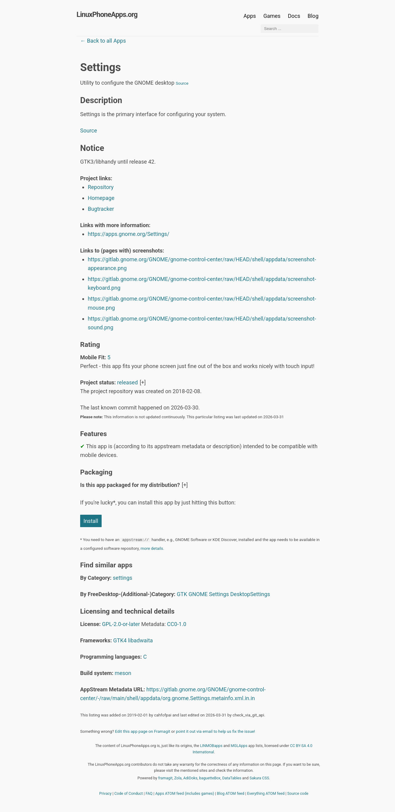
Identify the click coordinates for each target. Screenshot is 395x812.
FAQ (149, 793)
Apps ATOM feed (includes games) (184, 793)
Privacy (105, 793)
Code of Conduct (128, 793)
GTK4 (119, 640)
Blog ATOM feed (230, 793)
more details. (152, 548)
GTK (182, 594)
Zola (178, 778)
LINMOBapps (211, 745)
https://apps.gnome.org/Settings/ (128, 234)
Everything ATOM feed (266, 793)
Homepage (101, 198)
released (127, 382)
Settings (219, 594)
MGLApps (239, 745)
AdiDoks (190, 778)
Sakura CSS (259, 778)
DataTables (231, 778)
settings (122, 578)
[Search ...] (289, 28)
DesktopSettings (250, 594)
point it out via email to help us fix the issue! (215, 731)
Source (182, 83)
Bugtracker (101, 209)
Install (90, 521)
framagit (165, 778)
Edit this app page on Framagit (142, 731)
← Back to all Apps (103, 41)
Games (272, 16)
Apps (249, 16)
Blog (313, 16)
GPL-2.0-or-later (121, 624)
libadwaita (140, 640)
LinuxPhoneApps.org (107, 14)
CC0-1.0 (176, 624)
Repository (100, 187)
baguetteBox (209, 778)
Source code (297, 793)
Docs (295, 16)
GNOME (197, 594)
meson (123, 673)
